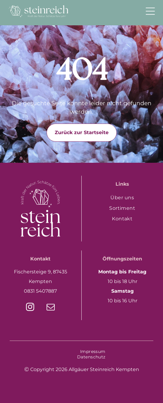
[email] (50, 308)
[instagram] (30, 308)
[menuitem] (122, 197)
